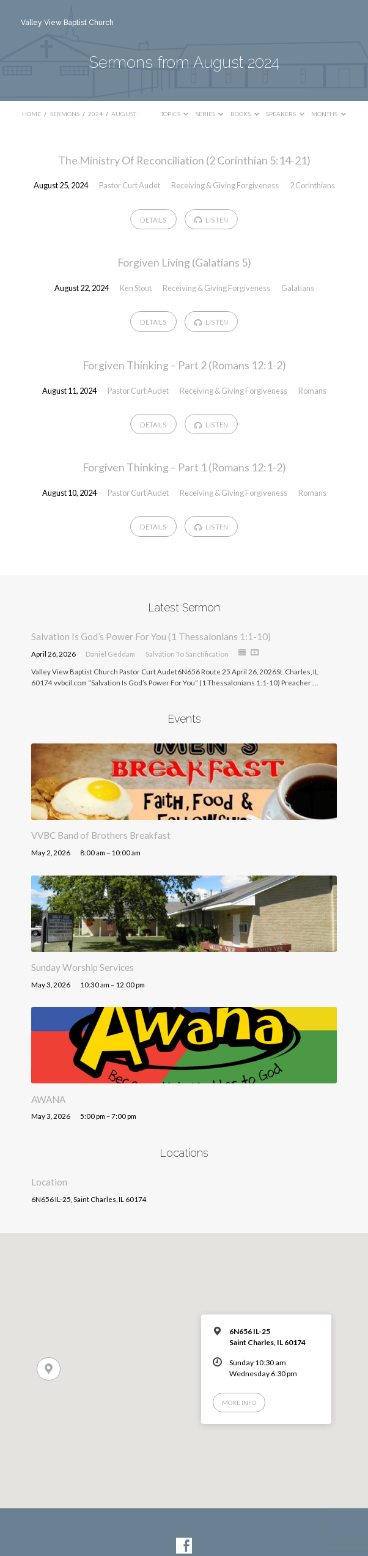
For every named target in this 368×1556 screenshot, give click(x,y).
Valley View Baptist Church (67, 22)
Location (49, 1181)
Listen (211, 220)
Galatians (297, 288)
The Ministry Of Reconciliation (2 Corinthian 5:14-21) (184, 160)
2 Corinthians (312, 185)
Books (244, 113)
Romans (312, 391)
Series (210, 113)
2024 (95, 113)
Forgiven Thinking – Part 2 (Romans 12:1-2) (184, 365)
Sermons (64, 113)
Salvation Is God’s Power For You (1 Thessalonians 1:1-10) (151, 636)
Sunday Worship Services (82, 967)
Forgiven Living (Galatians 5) (184, 262)
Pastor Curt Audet (129, 185)
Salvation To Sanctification (187, 654)
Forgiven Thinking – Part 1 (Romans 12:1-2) (184, 467)
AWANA (48, 1099)
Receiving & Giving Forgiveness (225, 185)
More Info (239, 1402)
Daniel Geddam (110, 654)
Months (328, 113)
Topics (175, 113)
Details (153, 220)
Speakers (285, 113)
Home (31, 113)
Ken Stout (136, 288)
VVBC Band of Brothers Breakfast (101, 835)
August (123, 113)
